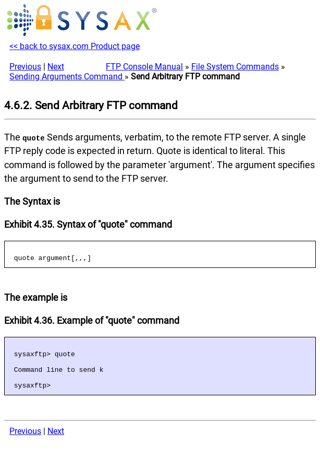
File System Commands (235, 67)
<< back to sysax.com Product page (74, 46)
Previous (25, 67)
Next (55, 67)
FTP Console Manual (144, 67)
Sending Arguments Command (67, 76)
